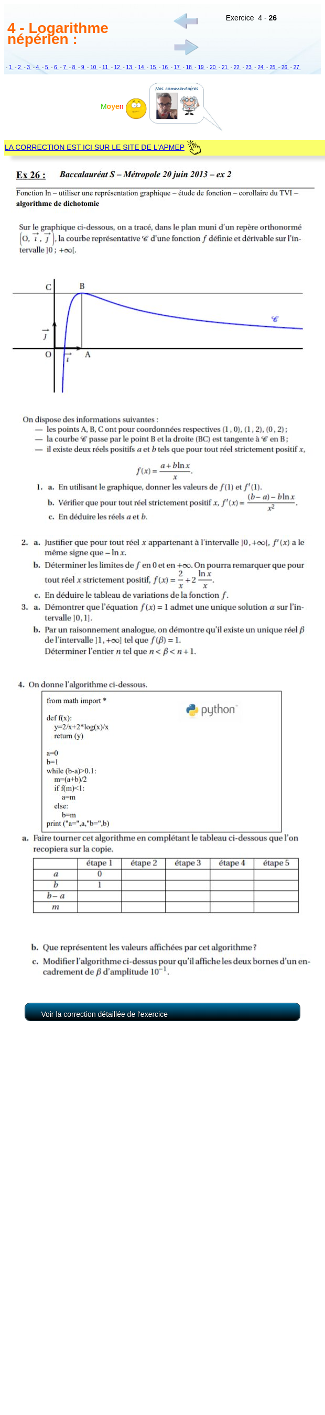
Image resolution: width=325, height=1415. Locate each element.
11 (106, 67)
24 (261, 67)
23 (249, 67)
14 (141, 67)
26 (285, 67)
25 (273, 67)
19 (201, 67)
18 (189, 67)
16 (165, 67)
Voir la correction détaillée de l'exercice (104, 1014)
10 (94, 67)
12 (118, 67)
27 (297, 67)
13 (130, 67)
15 (153, 67)
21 (225, 67)
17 (177, 67)
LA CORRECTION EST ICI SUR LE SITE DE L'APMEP (95, 147)
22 (237, 67)
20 (213, 67)
